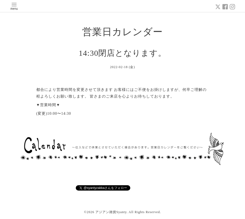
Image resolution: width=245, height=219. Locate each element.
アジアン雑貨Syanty (111, 212)
